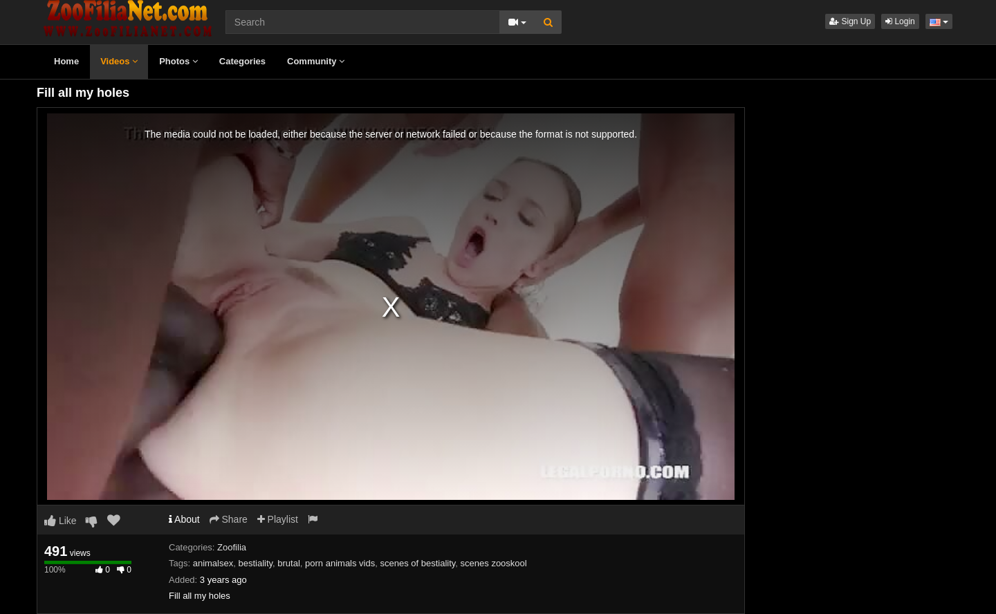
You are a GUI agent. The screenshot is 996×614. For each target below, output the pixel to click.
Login (900, 21)
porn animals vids (340, 563)
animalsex (213, 563)
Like (60, 520)
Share (229, 519)
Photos (178, 61)
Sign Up (850, 21)
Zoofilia (231, 547)
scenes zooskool (494, 563)
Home (66, 61)
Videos (119, 61)
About (184, 519)
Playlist (277, 519)
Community (315, 61)
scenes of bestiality (417, 563)
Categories (242, 61)
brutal (288, 563)
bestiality (255, 563)
